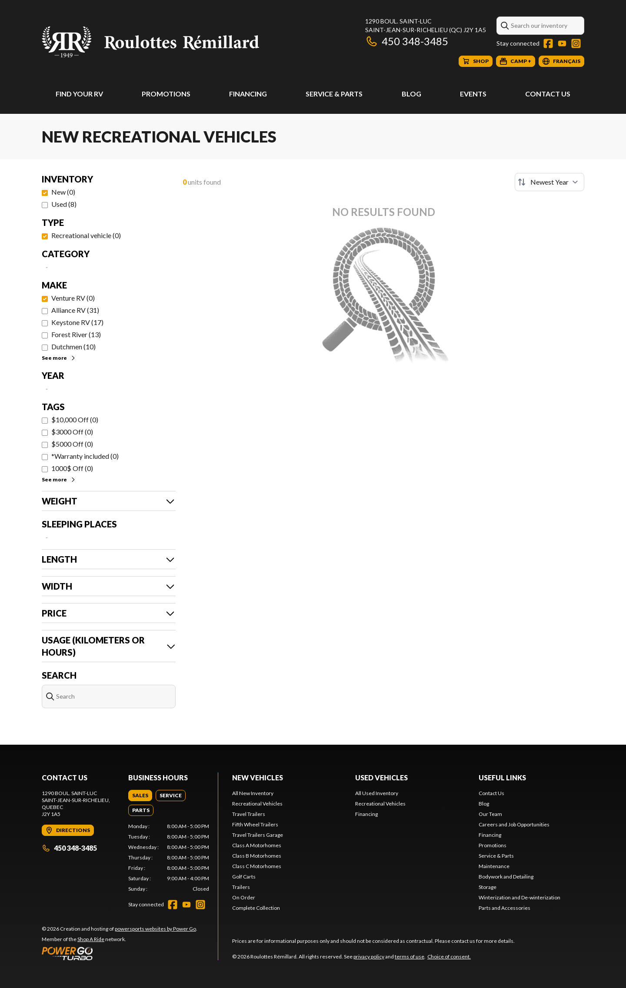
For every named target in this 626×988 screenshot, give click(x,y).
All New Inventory (252, 793)
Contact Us (547, 94)
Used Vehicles (381, 777)
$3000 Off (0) (72, 432)
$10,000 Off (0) (74, 419)
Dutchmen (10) (73, 346)
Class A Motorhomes (256, 845)
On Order (243, 897)
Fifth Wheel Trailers (255, 824)
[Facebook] (548, 43)
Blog (411, 94)
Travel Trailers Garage (257, 835)
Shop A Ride (90, 939)
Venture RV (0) (73, 298)
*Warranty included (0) (85, 456)
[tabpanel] (169, 857)
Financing (248, 94)
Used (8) (64, 204)
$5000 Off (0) (72, 444)
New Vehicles (257, 777)
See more (59, 358)
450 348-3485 (406, 41)
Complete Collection (256, 908)
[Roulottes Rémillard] (150, 42)
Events (473, 94)
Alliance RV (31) (75, 310)
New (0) (63, 192)
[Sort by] (549, 182)
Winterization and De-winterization (519, 897)
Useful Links (502, 777)
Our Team (490, 814)
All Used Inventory (376, 793)
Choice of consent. (449, 956)
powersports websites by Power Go (155, 928)
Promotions (166, 94)
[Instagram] (576, 43)
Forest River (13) (76, 334)
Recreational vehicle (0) (86, 235)
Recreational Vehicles (257, 803)
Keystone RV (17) (77, 322)
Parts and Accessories (504, 908)
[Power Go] (119, 953)
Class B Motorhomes (256, 855)
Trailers (241, 887)
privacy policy (368, 956)
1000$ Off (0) (72, 468)
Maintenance (494, 866)
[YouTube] (562, 43)
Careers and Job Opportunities (514, 824)
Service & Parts (334, 94)
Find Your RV (79, 94)
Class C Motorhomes (256, 866)
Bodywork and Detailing (506, 876)
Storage (487, 887)
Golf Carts (244, 876)
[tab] (140, 795)
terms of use (409, 956)
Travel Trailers (248, 814)
